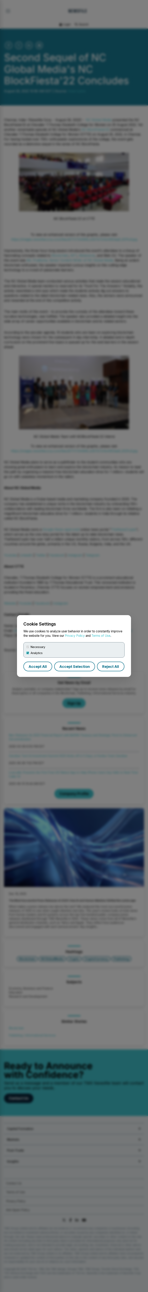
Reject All (110, 666)
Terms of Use (100, 636)
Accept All (38, 666)
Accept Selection (74, 666)
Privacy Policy (75, 636)
